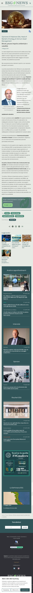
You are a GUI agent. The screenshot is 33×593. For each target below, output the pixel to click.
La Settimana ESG (16, 488)
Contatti (16, 562)
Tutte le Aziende (16, 538)
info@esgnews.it (16, 565)
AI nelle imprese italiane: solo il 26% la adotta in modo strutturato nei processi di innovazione (15, 314)
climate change (15, 213)
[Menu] (2, 3)
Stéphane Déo (19, 216)
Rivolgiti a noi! (8, 205)
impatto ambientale (8, 216)
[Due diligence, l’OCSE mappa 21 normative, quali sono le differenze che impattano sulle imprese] (16, 275)
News (8, 536)
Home (3, 515)
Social (18, 536)
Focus (6, 515)
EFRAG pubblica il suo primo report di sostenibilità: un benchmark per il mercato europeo (15, 432)
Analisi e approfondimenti (16, 270)
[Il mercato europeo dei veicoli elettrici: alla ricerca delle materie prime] (16, 366)
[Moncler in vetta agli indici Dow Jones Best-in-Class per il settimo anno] (16, 402)
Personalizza (6, 590)
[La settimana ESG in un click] (16, 498)
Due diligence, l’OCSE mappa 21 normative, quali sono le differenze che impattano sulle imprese (15, 297)
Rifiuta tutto (15, 590)
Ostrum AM (12, 220)
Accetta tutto (25, 590)
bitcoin (7, 213)
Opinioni (4, 31)
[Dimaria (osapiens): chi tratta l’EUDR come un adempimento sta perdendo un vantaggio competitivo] (16, 329)
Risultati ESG (16, 397)
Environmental (13, 536)
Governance (23, 536)
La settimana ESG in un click (10, 508)
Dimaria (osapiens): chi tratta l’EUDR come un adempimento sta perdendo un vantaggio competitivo (15, 351)
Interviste (16, 324)
